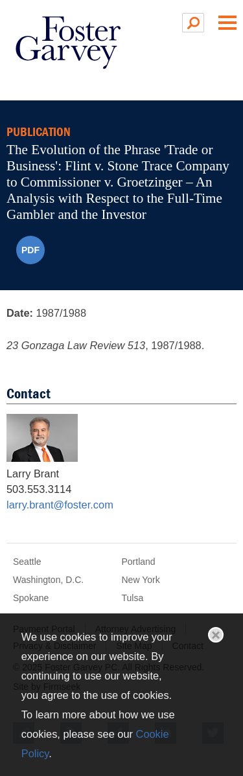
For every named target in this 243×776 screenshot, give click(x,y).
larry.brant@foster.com (59, 504)
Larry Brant (32, 473)
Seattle (27, 561)
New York (141, 580)
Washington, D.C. (48, 580)
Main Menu (227, 23)
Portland (139, 561)
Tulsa (133, 598)
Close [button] (216, 635)
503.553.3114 (38, 489)
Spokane (31, 598)
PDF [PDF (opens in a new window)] (30, 250)
